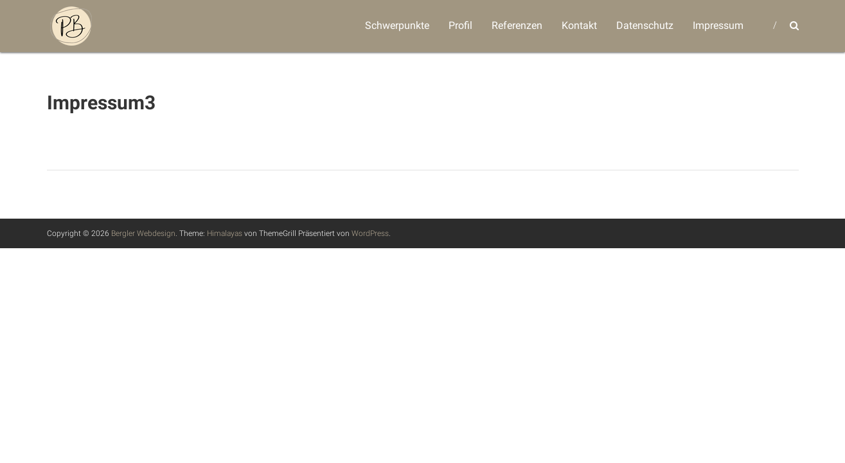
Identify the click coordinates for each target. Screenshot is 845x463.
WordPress (370, 233)
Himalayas (224, 233)
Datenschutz (644, 25)
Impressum (718, 25)
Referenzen (517, 25)
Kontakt (579, 25)
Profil (460, 25)
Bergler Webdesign (143, 233)
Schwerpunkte (397, 25)
